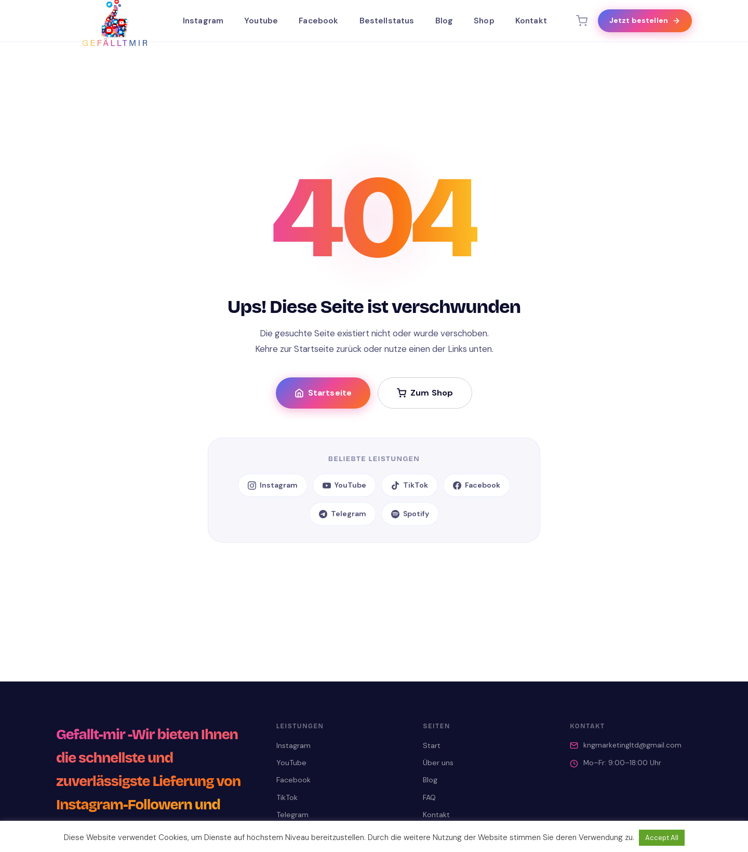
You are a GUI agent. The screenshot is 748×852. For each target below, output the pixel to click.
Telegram (342, 513)
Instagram (203, 21)
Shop (484, 21)
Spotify (410, 513)
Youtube (261, 21)
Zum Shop (425, 392)
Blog (444, 21)
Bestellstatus (387, 21)
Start (431, 745)
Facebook (318, 21)
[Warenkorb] (582, 21)
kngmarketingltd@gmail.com (632, 745)
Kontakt (531, 21)
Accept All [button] (661, 837)
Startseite (323, 392)
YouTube (344, 485)
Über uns (438, 762)
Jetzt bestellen (644, 20)
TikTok (409, 485)
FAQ (429, 797)
